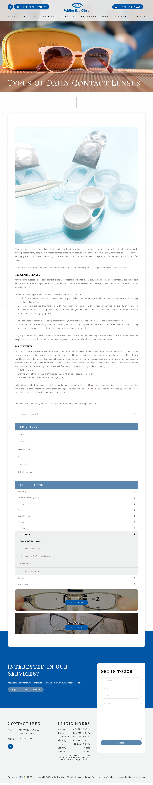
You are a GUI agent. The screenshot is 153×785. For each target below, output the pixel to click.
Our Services (23, 442)
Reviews (120, 16)
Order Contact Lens (26, 472)
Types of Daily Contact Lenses (32, 543)
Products (67, 16)
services (21, 580)
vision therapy (24, 586)
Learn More (76, 604)
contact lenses (24, 536)
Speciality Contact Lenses (30, 573)
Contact (139, 16)
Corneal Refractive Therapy (31, 550)
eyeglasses (22, 529)
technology (23, 492)
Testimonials (23, 457)
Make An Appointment (31, 6)
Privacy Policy (90, 779)
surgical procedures (26, 517)
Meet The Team (24, 449)
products (21, 511)
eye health (22, 523)
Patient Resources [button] (94, 16)
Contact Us (22, 464)
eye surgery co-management (30, 504)
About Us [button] (28, 16)
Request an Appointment (27, 691)
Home (12, 16)
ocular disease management (29, 498)
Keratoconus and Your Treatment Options (37, 558)
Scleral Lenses (26, 565)
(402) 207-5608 (130, 7)
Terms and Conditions (107, 779)
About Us (22, 434)
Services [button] (48, 16)
